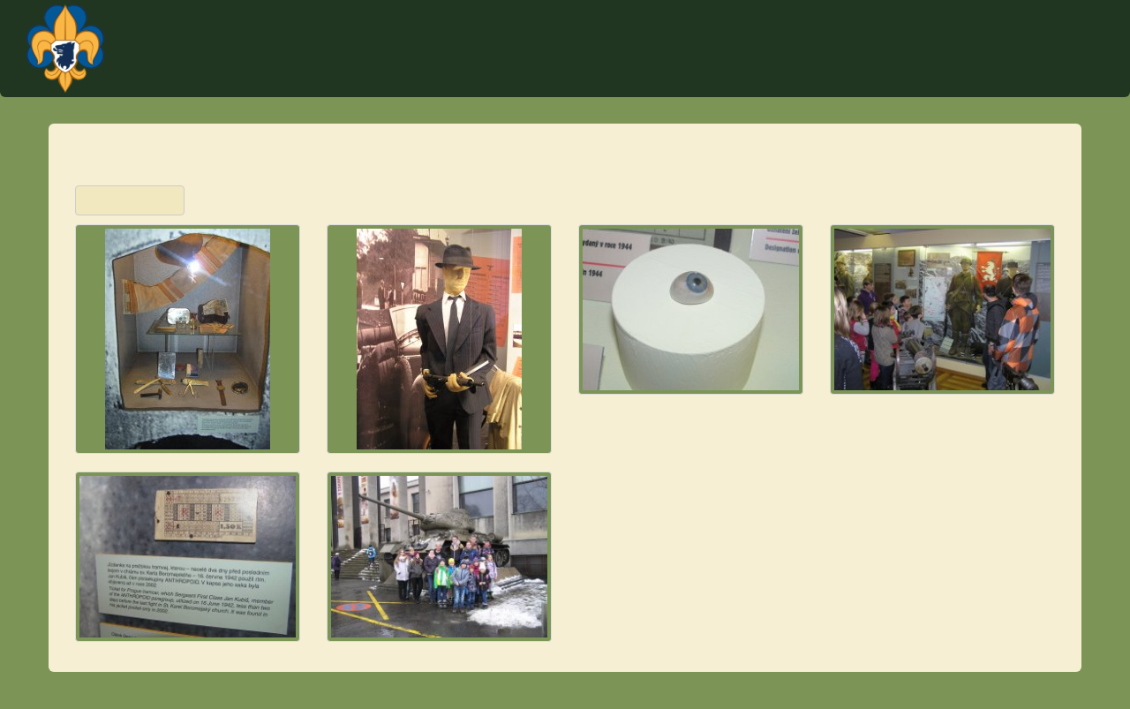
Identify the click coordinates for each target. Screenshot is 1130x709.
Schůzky (843, 79)
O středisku (924, 79)
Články (1002, 79)
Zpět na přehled (130, 200)
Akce (654, 79)
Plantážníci (1007, 31)
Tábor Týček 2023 (745, 79)
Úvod (531, 79)
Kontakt (593, 79)
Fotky (1062, 79)
